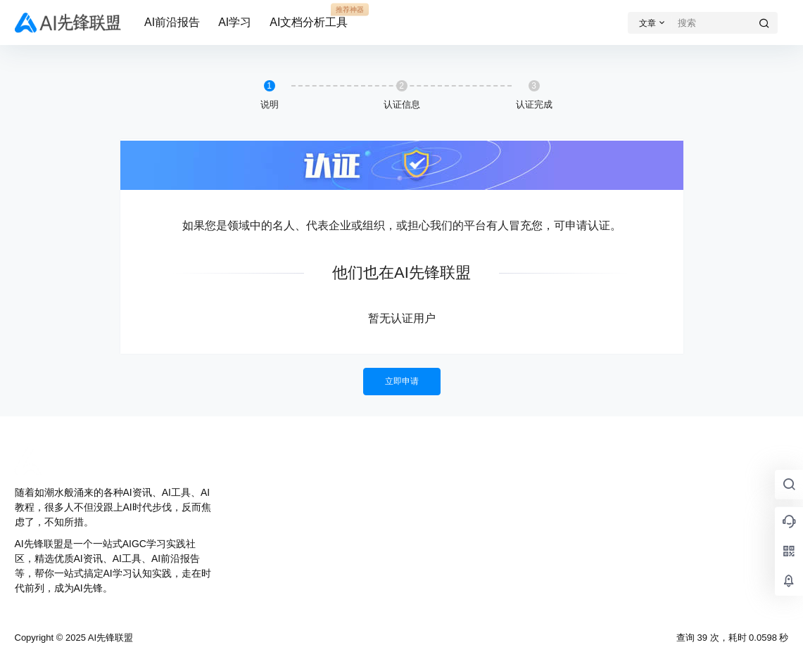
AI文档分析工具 (309, 16)
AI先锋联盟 (109, 637)
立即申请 (402, 381)
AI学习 (234, 22)
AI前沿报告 (172, 22)
